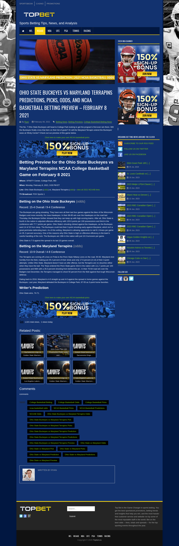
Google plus (29, 516)
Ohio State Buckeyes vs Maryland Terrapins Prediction (53, 431)
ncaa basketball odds (39, 408)
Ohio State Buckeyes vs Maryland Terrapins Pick (50, 420)
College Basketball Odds (68, 402)
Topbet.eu (97, 540)
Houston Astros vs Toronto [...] (141, 247)
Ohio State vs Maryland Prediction (44, 454)
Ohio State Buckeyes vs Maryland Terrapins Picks (51, 425)
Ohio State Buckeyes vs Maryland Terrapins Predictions (53, 437)
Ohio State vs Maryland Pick (42, 449)
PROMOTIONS (53, 4)
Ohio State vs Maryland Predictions (80, 454)
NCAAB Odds (35, 414)
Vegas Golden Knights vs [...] (140, 237)
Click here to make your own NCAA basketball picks (67, 137)
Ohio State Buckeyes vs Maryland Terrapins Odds (68, 414)
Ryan (26, 122)
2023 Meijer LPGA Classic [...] (141, 184)
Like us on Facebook (135, 154)
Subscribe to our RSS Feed (138, 143)
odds (46, 190)
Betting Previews (75, 122)
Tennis (75, 31)
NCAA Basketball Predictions (92, 408)
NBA (49, 31)
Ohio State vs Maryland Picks (72, 449)
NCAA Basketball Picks (64, 408)
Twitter (21, 516)
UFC (58, 31)
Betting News (61, 122)
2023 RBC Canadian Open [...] (141, 205)
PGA (66, 31)
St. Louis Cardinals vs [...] (139, 173)
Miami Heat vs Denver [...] (139, 195)
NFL (30, 31)
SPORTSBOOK (26, 4)
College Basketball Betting (41, 402)
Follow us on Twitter (136, 149)
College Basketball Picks (96, 402)
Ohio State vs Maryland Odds (93, 443)
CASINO (40, 4)
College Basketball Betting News (98, 122)
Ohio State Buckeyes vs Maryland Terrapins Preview (52, 443)
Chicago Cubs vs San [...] (138, 258)
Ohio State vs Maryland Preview (43, 460)
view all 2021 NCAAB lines (88, 190)
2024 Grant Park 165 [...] (138, 163)
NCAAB (40, 31)
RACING (87, 31)
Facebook (25, 516)
